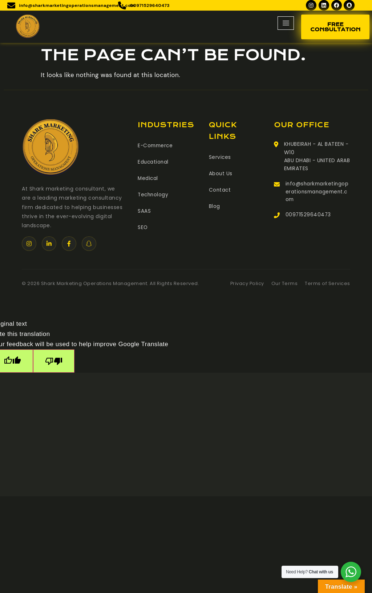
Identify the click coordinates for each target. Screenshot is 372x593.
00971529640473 (309, 216)
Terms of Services (327, 284)
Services (220, 158)
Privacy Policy (247, 284)
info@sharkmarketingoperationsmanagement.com (316, 193)
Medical (148, 178)
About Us (221, 174)
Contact (220, 190)
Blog (214, 206)
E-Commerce (156, 146)
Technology (154, 194)
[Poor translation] (53, 362)
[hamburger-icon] (286, 24)
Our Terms (284, 284)
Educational (154, 162)
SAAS (144, 210)
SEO (143, 226)
